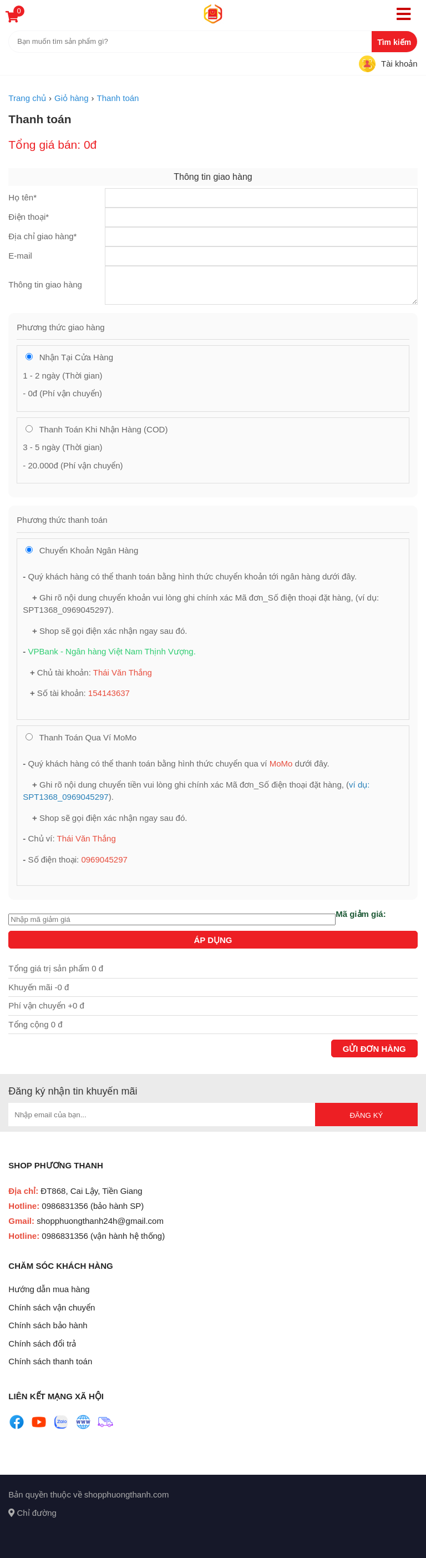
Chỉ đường (32, 1512)
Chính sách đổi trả (42, 1343)
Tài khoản (399, 63)
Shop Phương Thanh (55, 1165)
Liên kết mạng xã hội (56, 1396)
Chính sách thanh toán (50, 1361)
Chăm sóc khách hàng (60, 1265)
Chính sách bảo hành (47, 1325)
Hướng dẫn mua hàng (48, 1289)
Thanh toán (39, 119)
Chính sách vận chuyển (51, 1307)
